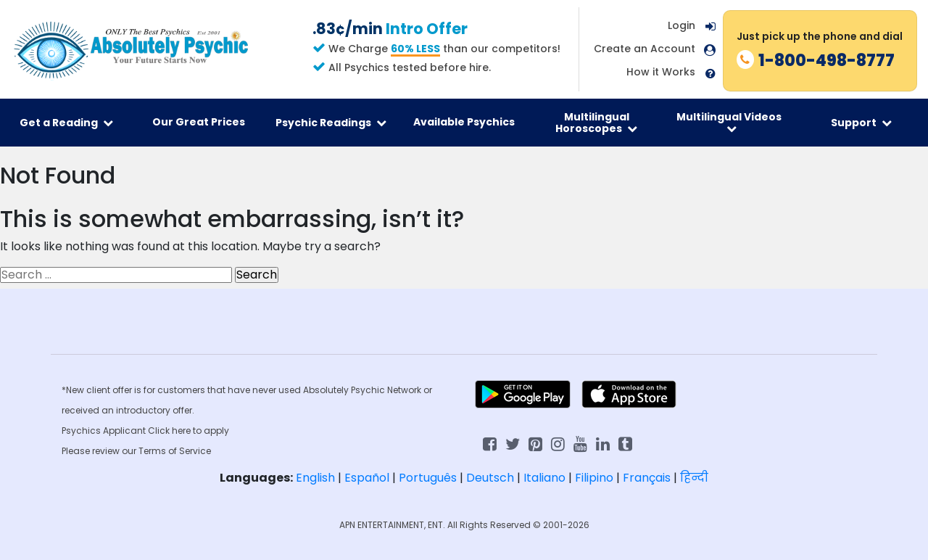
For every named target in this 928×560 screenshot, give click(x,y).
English (315, 477)
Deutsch (490, 477)
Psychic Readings (331, 122)
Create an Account (644, 49)
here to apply (200, 430)
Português (428, 477)
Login (681, 25)
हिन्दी (694, 477)
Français (647, 477)
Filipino (594, 477)
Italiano (544, 477)
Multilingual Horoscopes (596, 123)
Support (861, 122)
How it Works (660, 72)
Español (366, 477)
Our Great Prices (198, 122)
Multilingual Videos (729, 122)
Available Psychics (464, 122)
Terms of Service (174, 451)
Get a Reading (66, 122)
